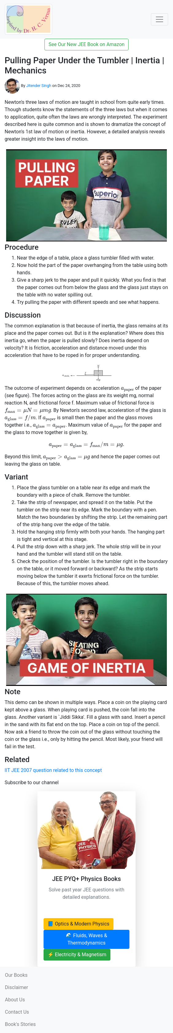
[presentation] (127, 389)
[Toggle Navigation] (159, 19)
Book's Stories (20, 1024)
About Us (15, 1000)
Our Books (16, 975)
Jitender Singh (38, 85)
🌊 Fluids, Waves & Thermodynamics (86, 939)
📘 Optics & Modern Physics (79, 924)
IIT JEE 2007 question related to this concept (53, 770)
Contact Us (17, 1012)
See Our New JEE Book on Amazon (86, 44)
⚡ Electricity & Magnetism (77, 954)
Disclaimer (16, 987)
